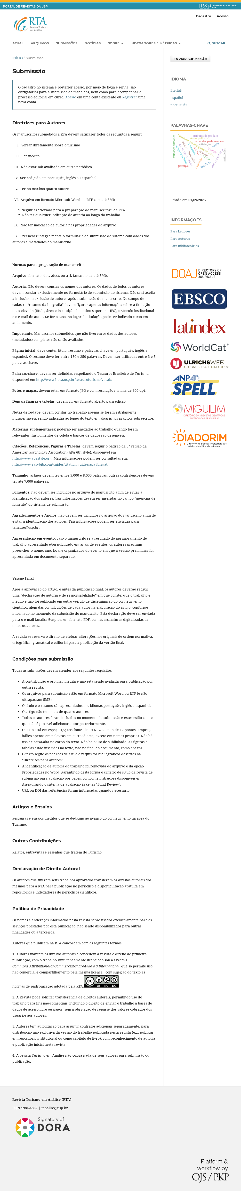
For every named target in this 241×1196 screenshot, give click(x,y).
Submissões (66, 43)
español (176, 97)
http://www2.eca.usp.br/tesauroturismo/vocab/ (74, 379)
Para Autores (180, 238)
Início (17, 58)
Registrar (129, 97)
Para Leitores (180, 231)
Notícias (93, 43)
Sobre (114, 43)
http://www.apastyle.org (32, 458)
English (176, 90)
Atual (18, 43)
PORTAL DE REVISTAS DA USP (25, 6)
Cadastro (203, 16)
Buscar (216, 43)
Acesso (223, 16)
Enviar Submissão (190, 59)
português (178, 105)
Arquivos (40, 43)
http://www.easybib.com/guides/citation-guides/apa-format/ (60, 464)
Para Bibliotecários (184, 246)
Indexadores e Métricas (154, 43)
